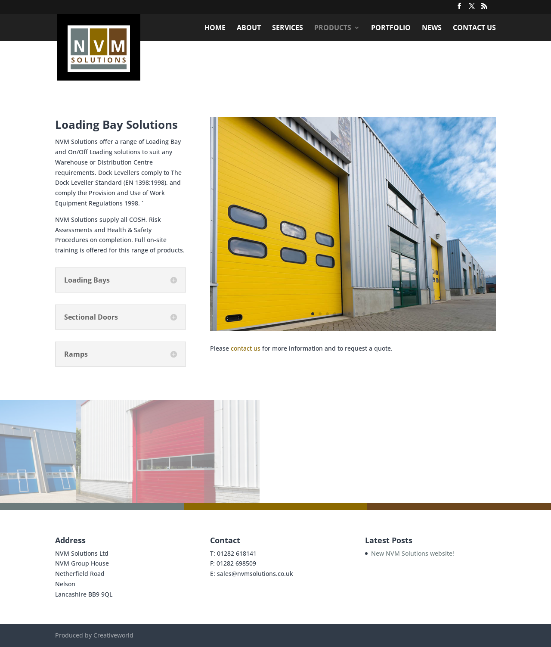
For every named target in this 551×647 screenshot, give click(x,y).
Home (215, 28)
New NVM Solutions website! (412, 553)
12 (393, 313)
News (432, 28)
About (249, 28)
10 (378, 313)
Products (332, 28)
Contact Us (474, 28)
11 (385, 313)
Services (287, 28)
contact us (245, 348)
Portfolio (391, 28)
